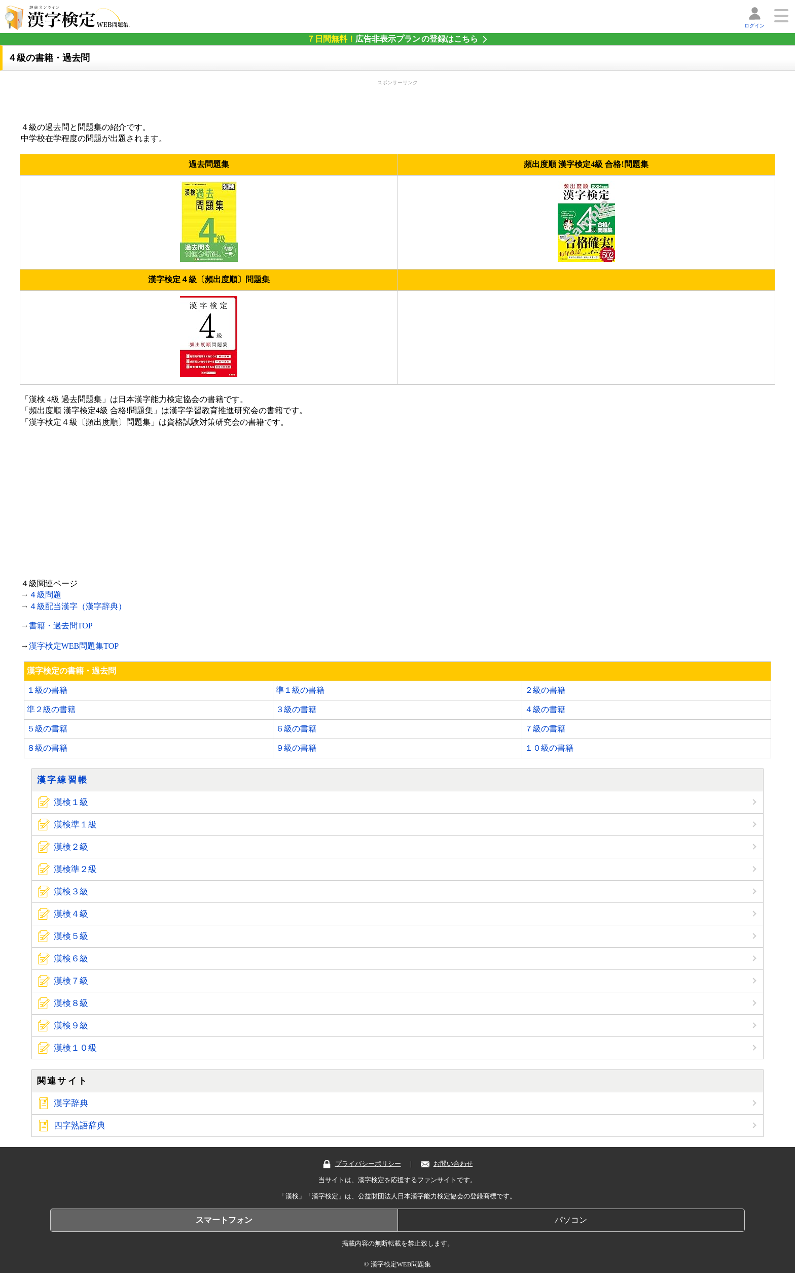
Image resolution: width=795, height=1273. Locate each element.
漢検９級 (71, 1025)
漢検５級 (71, 936)
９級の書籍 (296, 748)
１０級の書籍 (549, 748)
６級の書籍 (296, 728)
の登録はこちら (392, 39)
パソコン (571, 1220)
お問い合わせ (447, 1163)
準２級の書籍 (51, 709)
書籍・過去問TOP (61, 625)
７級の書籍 (545, 728)
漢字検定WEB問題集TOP (74, 646)
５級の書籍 (47, 728)
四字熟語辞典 (79, 1125)
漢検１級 (71, 802)
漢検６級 (71, 958)
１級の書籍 (47, 690)
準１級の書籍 (300, 690)
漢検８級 (71, 1003)
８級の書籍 (47, 748)
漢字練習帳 (63, 780)
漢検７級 (71, 981)
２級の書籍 (545, 690)
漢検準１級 (75, 824)
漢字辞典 (71, 1103)
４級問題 (45, 594)
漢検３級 (71, 891)
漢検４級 (71, 914)
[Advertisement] (397, 99)
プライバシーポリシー (361, 1163)
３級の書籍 (296, 709)
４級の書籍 (545, 709)
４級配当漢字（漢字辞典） (77, 606)
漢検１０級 (75, 1048)
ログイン (754, 25)
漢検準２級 (75, 869)
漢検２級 (71, 847)
